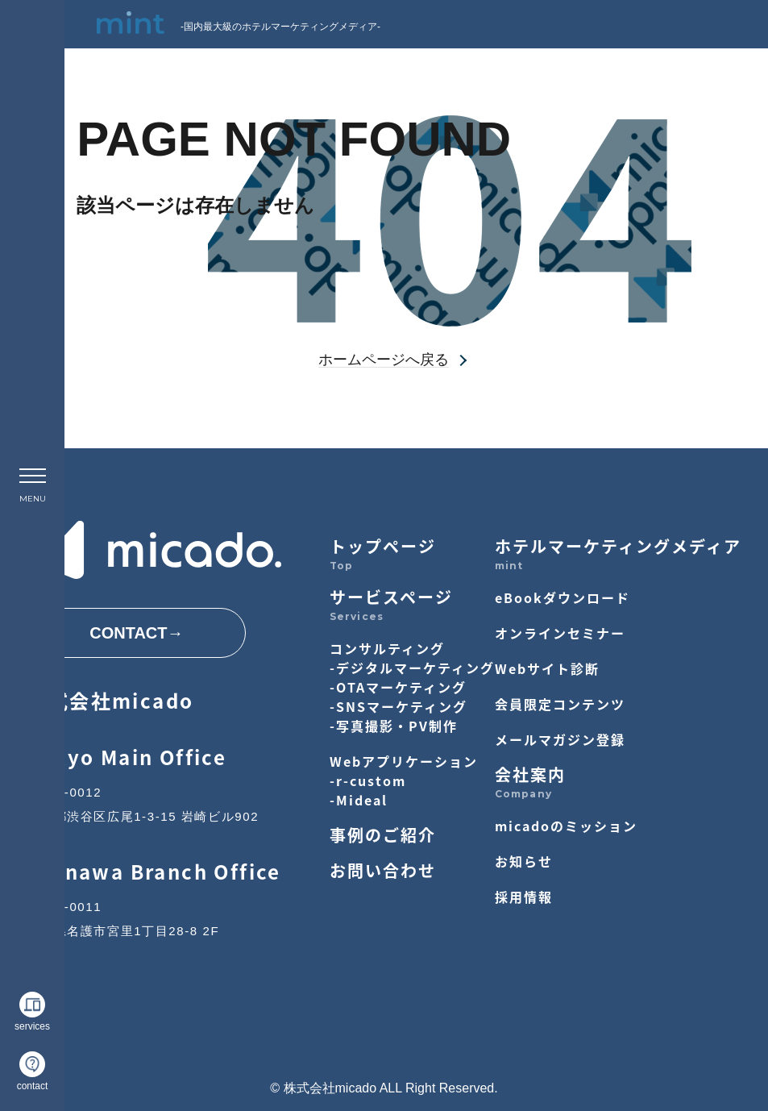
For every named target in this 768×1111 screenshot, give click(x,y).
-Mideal (359, 799)
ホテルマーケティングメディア (618, 546)
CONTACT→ (136, 633)
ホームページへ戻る (383, 360)
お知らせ (524, 861)
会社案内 (530, 774)
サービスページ (391, 597)
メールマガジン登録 (560, 739)
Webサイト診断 (547, 668)
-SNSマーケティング (398, 706)
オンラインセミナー (560, 633)
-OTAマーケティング (398, 687)
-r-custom (368, 780)
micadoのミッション (566, 825)
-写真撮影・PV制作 (394, 725)
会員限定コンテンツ (560, 704)
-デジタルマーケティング (412, 667)
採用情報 (524, 896)
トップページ (383, 546)
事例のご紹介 (383, 835)
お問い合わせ (383, 870)
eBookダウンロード (562, 597)
